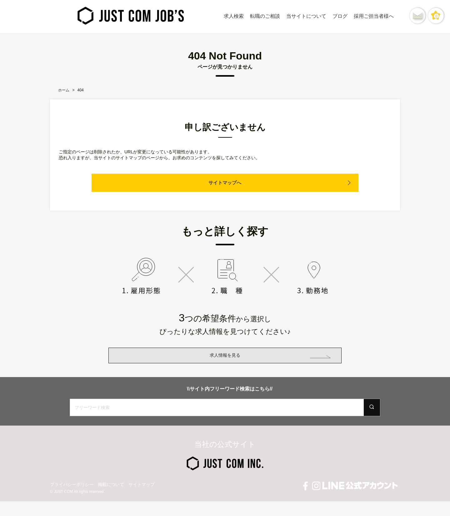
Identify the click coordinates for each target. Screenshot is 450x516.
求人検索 (234, 16)
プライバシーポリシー (72, 499)
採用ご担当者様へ (374, 16)
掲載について (111, 499)
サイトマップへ (225, 182)
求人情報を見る (225, 362)
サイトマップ (141, 499)
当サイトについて (306, 16)
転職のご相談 (265, 16)
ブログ (340, 16)
